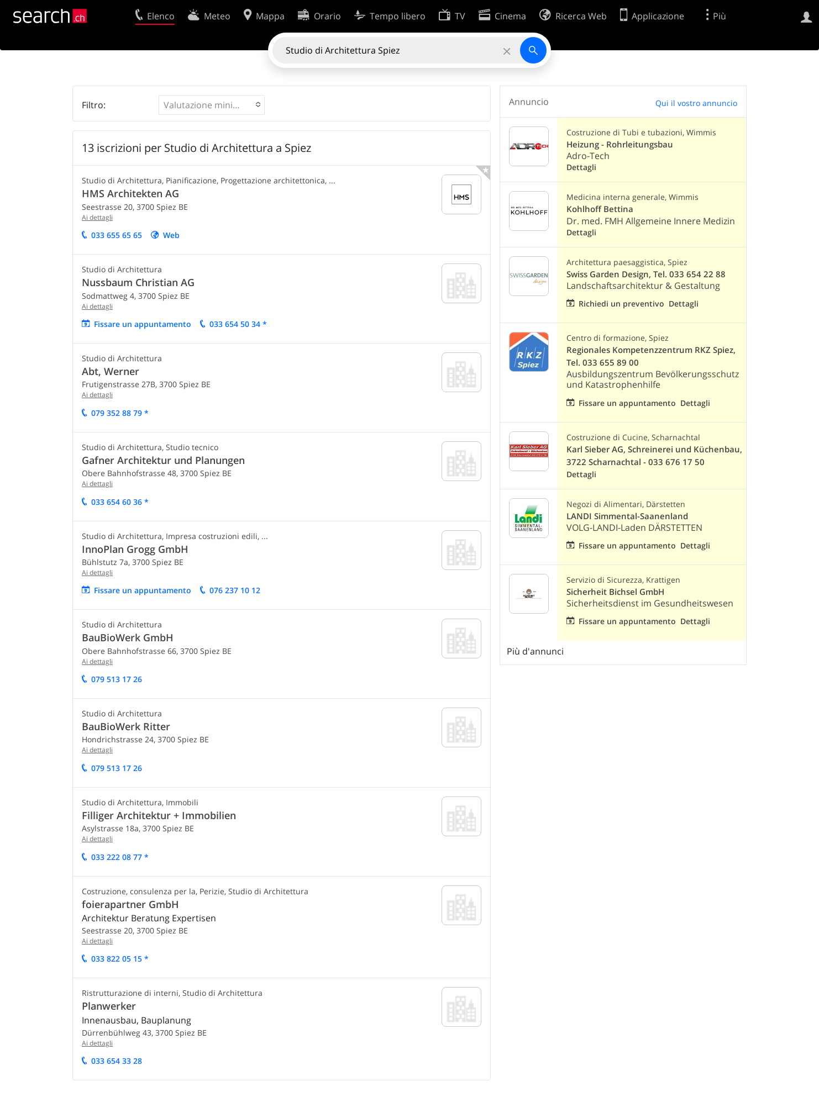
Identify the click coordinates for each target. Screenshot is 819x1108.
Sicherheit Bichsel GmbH (615, 592)
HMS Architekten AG (130, 193)
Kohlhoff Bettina (599, 209)
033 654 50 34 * (238, 324)
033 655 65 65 (116, 235)
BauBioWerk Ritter (126, 726)
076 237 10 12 (234, 590)
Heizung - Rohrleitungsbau (619, 144)
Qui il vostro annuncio (696, 103)
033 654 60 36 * (120, 502)
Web (171, 235)
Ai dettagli (97, 217)
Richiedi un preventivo (621, 303)
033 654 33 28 (116, 1061)
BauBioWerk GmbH (128, 637)
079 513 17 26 (116, 679)
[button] (212, 105)
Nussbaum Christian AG (138, 282)
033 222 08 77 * (120, 857)
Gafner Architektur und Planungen (163, 460)
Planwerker (109, 1005)
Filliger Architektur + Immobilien (159, 815)
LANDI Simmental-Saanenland (627, 516)
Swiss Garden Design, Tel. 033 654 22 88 (646, 274)
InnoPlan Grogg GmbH (135, 549)
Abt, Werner (110, 371)
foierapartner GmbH (130, 904)
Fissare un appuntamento (142, 324)
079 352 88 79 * (120, 413)
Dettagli (581, 167)
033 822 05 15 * (120, 958)
